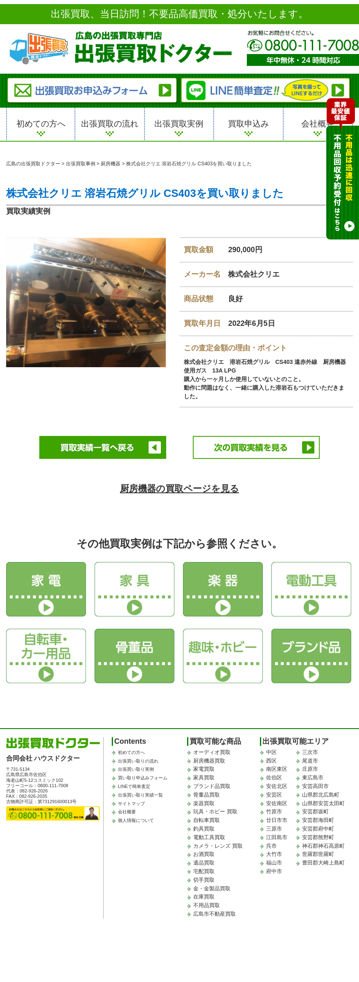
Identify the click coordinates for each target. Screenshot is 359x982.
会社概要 (317, 123)
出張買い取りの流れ (138, 761)
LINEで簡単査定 (134, 786)
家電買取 (203, 769)
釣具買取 (203, 829)
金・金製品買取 (211, 888)
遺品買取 (203, 863)
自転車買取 (206, 820)
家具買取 (203, 777)
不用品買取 (206, 905)
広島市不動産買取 (214, 914)
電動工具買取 (209, 837)
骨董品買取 (206, 795)
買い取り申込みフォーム (142, 777)
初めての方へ (40, 123)
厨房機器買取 (209, 761)
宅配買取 (203, 871)
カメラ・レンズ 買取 (218, 846)
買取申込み (248, 123)
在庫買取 (203, 897)
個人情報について (136, 820)
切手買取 (203, 880)
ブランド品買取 (211, 786)
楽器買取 (203, 803)
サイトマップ (131, 803)
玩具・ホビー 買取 (215, 811)
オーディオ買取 (211, 752)
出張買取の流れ (109, 123)
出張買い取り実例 (136, 769)
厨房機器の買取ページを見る (179, 488)
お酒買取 (203, 854)
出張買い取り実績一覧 (140, 794)
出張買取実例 (178, 123)
